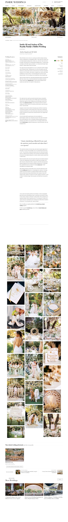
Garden (61, 66)
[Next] (62, 21)
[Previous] (6, 21)
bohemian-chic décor (28, 102)
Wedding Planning (38, 5)
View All (60, 479)
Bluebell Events (11, 121)
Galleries (13, 5)
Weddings (6, 5)
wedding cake (25, 170)
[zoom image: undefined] (15, 250)
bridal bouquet (25, 122)
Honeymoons (46, 5)
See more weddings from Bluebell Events (14, 466)
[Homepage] (15, 2)
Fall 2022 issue (29, 207)
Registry (52, 5)
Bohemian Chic (60, 68)
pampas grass (39, 164)
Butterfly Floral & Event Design (11, 81)
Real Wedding (60, 71)
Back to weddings (8, 37)
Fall (62, 63)
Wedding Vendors (21, 5)
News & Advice (29, 5)
